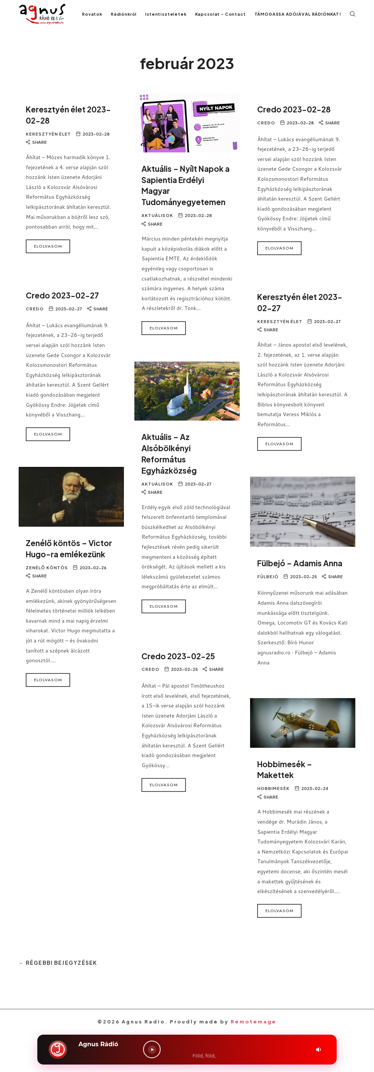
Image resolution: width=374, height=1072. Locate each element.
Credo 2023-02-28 (296, 117)
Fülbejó (267, 584)
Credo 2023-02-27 (65, 303)
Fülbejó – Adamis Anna (302, 571)
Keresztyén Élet (48, 142)
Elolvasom (48, 255)
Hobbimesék (273, 796)
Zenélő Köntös (47, 576)
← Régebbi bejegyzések (61, 970)
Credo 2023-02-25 (180, 664)
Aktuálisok (157, 224)
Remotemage (254, 1029)
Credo (266, 130)
